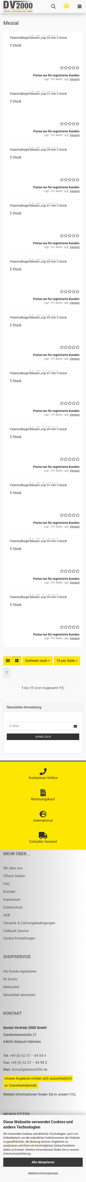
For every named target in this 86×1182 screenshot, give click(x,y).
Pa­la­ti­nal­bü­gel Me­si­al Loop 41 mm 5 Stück (38, 205)
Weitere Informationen (43, 1173)
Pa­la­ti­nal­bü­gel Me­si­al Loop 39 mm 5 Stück (38, 149)
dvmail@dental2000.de (29, 1069)
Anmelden (43, 736)
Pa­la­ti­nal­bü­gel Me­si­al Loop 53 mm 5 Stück (38, 541)
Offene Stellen (14, 876)
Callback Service (16, 931)
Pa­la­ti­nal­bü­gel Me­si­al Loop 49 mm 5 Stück (38, 429)
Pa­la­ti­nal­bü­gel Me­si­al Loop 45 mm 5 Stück (38, 317)
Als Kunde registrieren (20, 971)
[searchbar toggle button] (53, 6)
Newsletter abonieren (19, 995)
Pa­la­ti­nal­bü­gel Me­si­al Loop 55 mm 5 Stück (38, 597)
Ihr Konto (10, 979)
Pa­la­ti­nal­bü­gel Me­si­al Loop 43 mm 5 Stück (38, 261)
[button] (7, 661)
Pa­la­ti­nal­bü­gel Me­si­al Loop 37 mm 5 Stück (38, 93)
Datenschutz (13, 907)
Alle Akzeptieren (43, 1162)
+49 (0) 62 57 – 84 (25, 1063)
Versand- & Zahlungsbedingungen (29, 923)
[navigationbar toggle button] (79, 6)
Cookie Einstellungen (19, 938)
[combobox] (37, 661)
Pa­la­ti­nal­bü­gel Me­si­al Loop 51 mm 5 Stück (38, 485)
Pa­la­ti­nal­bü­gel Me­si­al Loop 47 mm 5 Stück (38, 373)
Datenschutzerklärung (16, 1153)
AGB (6, 915)
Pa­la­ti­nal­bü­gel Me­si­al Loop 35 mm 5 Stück (38, 37)
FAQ (6, 884)
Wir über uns (12, 868)
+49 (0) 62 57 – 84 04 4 (28, 1056)
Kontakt (9, 892)
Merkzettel (11, 987)
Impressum (11, 899)
